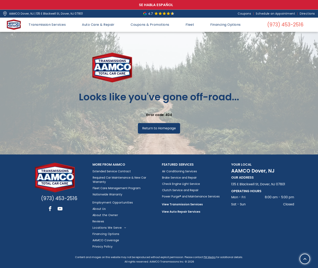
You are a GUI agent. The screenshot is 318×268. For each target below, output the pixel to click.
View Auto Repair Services (181, 212)
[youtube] (60, 209)
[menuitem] (245, 14)
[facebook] (50, 209)
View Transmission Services (182, 204)
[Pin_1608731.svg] (5, 13)
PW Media (210, 257)
